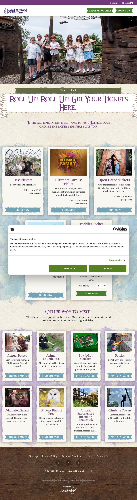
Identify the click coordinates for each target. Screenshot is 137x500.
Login (113, 2)
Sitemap (33, 456)
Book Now (124, 10)
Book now (91, 293)
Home (63, 90)
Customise (68, 268)
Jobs (90, 456)
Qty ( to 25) (84, 286)
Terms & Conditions (72, 456)
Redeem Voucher (100, 10)
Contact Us (102, 456)
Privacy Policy (49, 456)
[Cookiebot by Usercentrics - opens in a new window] (115, 229)
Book (74, 90)
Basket (127, 2)
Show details (115, 260)
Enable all (107, 268)
